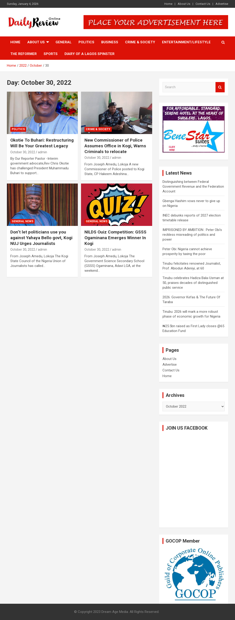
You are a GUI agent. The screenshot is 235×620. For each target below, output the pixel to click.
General (64, 42)
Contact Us (203, 3)
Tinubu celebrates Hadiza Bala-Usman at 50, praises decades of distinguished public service (193, 283)
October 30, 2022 (22, 152)
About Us (184, 3)
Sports (51, 54)
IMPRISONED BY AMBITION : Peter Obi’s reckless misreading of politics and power (192, 234)
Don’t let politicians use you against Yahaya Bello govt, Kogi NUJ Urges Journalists (41, 237)
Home (168, 3)
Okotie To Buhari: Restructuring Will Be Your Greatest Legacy (42, 142)
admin (42, 152)
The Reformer (23, 54)
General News (22, 221)
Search (220, 87)
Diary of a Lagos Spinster (89, 54)
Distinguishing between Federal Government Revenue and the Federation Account (193, 186)
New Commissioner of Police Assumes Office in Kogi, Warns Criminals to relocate (115, 145)
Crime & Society (140, 42)
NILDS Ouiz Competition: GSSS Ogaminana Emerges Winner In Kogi (115, 237)
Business (109, 42)
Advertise (221, 3)
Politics (86, 42)
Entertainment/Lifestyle (186, 42)
